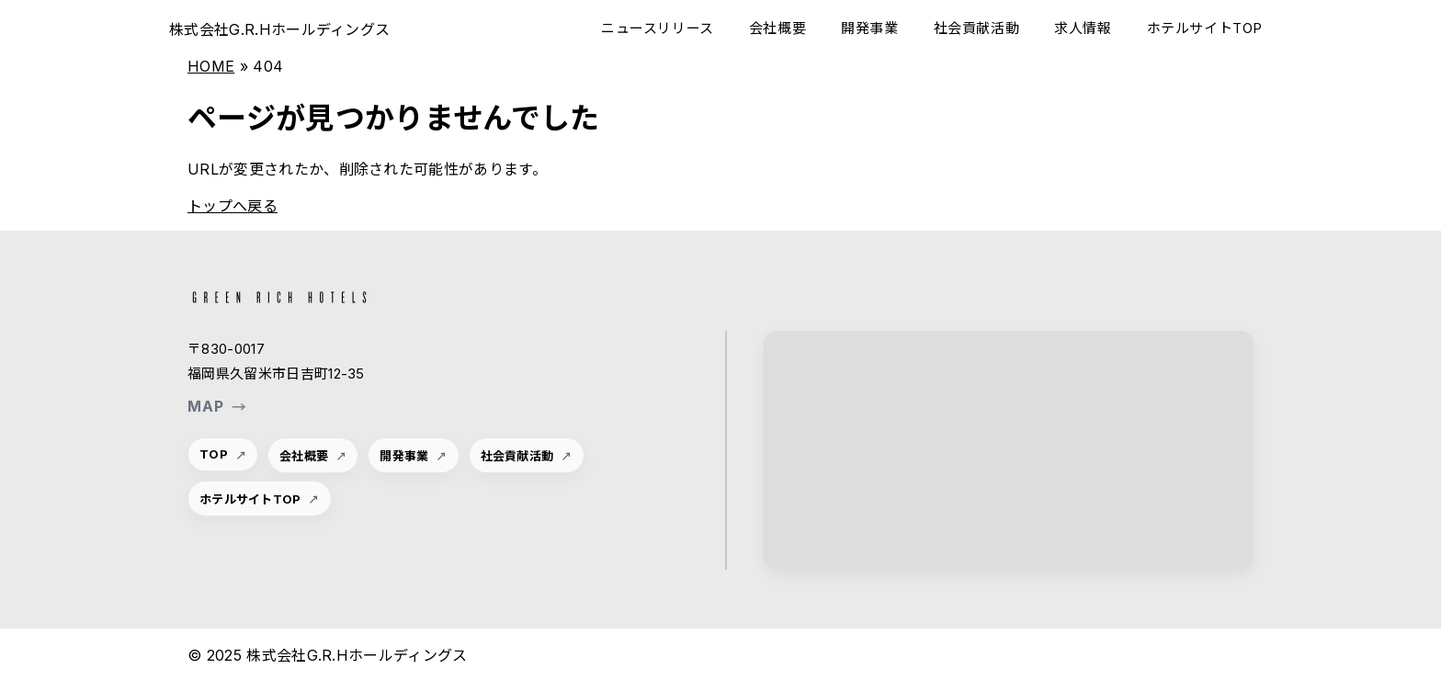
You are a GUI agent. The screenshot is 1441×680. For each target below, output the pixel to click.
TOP (213, 454)
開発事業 (869, 28)
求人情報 (1082, 28)
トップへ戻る (232, 206)
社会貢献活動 (977, 28)
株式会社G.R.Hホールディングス (279, 29)
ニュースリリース (657, 28)
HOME (210, 66)
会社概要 (777, 28)
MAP (217, 406)
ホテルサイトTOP (1205, 28)
